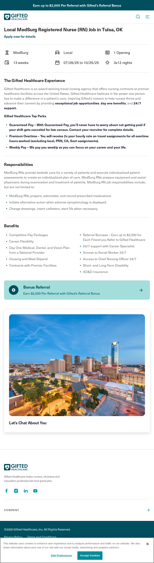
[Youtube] (35, 490)
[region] (77, 550)
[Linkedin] (25, 490)
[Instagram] (16, 490)
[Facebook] (6, 490)
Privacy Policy (13, 537)
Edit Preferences (61, 555)
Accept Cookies (90, 555)
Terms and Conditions (41, 537)
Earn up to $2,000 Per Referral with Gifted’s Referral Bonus (77, 5)
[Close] (147, 544)
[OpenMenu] (147, 16)
